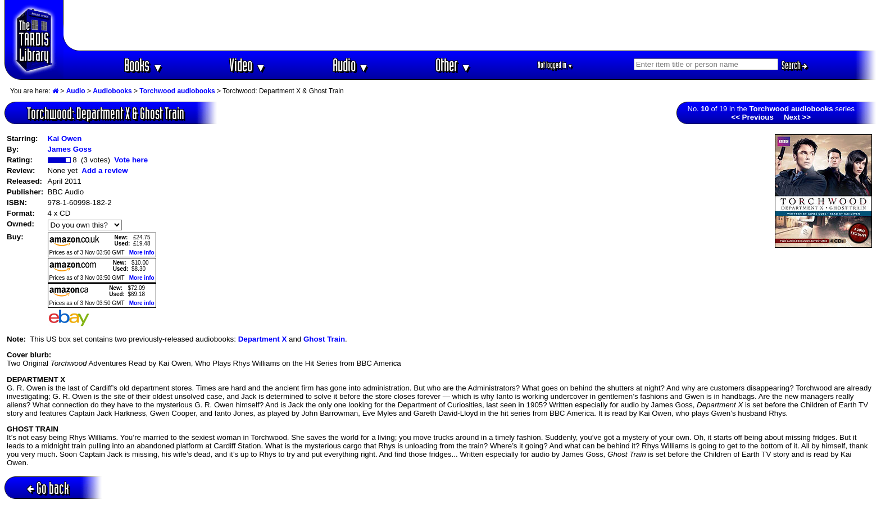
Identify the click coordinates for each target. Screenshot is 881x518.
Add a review (104, 170)
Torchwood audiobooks (177, 91)
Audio (351, 65)
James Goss (70, 149)
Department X (262, 339)
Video (247, 65)
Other (453, 65)
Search (794, 65)
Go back (48, 488)
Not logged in (555, 65)
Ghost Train (324, 339)
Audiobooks (112, 91)
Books (143, 65)
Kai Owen (65, 138)
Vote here (131, 160)
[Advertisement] (470, 25)
